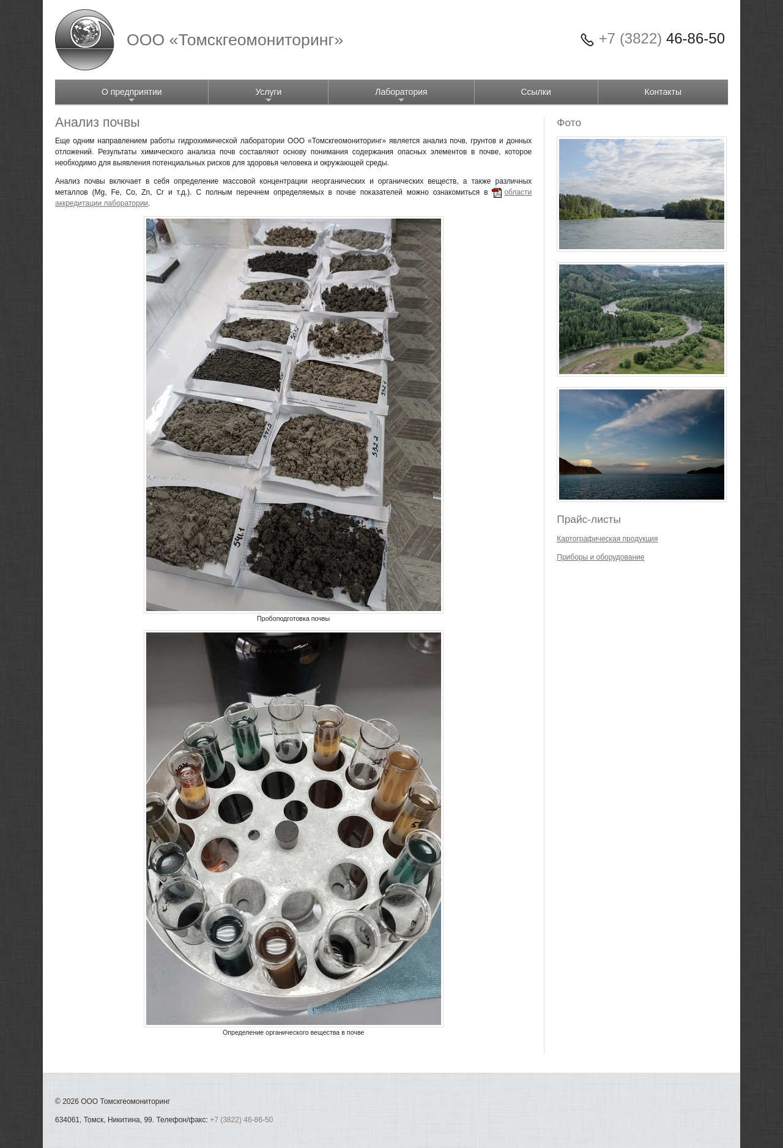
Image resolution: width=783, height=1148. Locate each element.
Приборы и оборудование (600, 557)
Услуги (268, 96)
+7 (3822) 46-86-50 (241, 1120)
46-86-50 (662, 38)
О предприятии (132, 96)
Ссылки (536, 92)
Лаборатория (401, 96)
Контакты (663, 92)
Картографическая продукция (607, 539)
